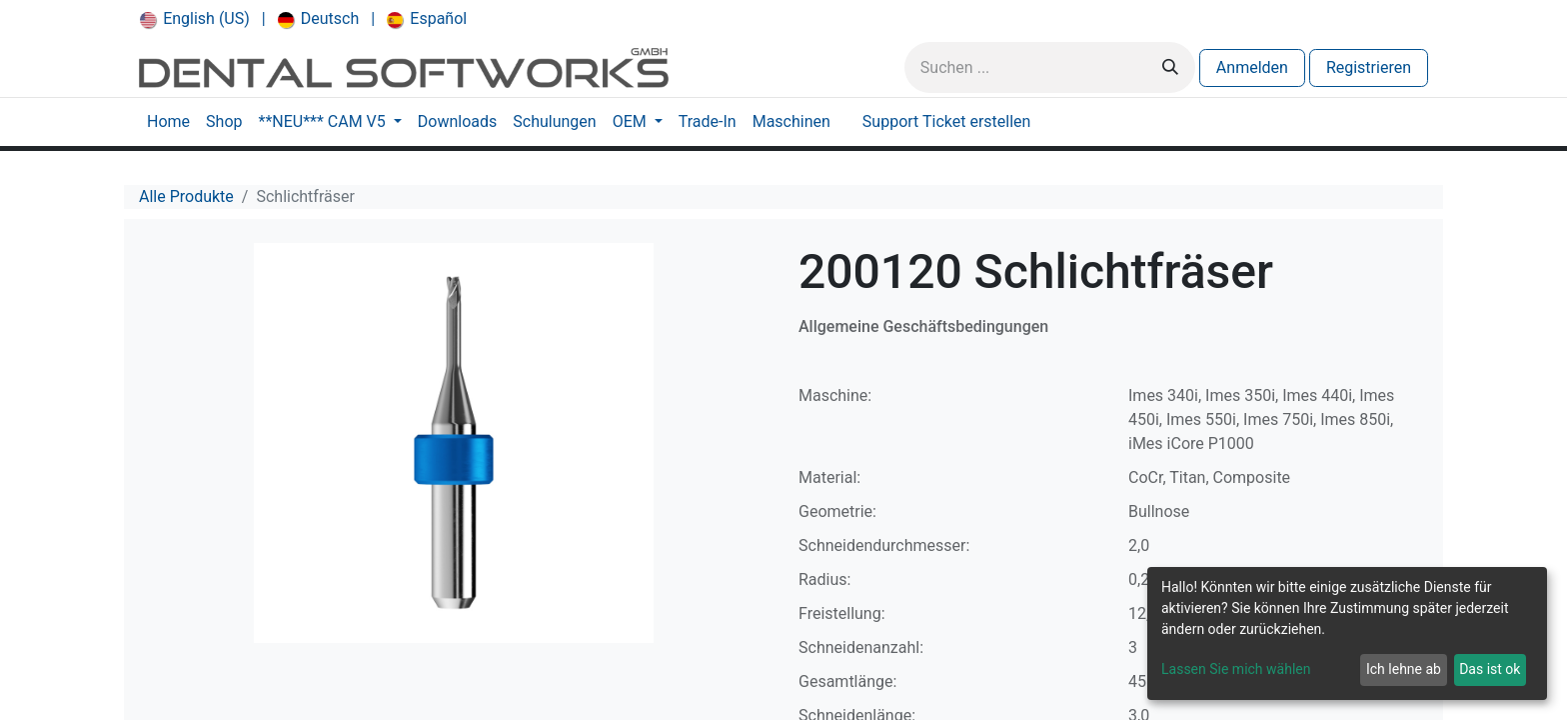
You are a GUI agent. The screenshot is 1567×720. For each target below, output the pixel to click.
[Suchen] (1170, 67)
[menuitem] (195, 19)
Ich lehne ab (1403, 669)
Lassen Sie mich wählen (1235, 669)
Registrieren (1368, 67)
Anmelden (1252, 67)
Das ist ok (1489, 669)
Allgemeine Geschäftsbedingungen (923, 326)
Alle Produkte (186, 196)
